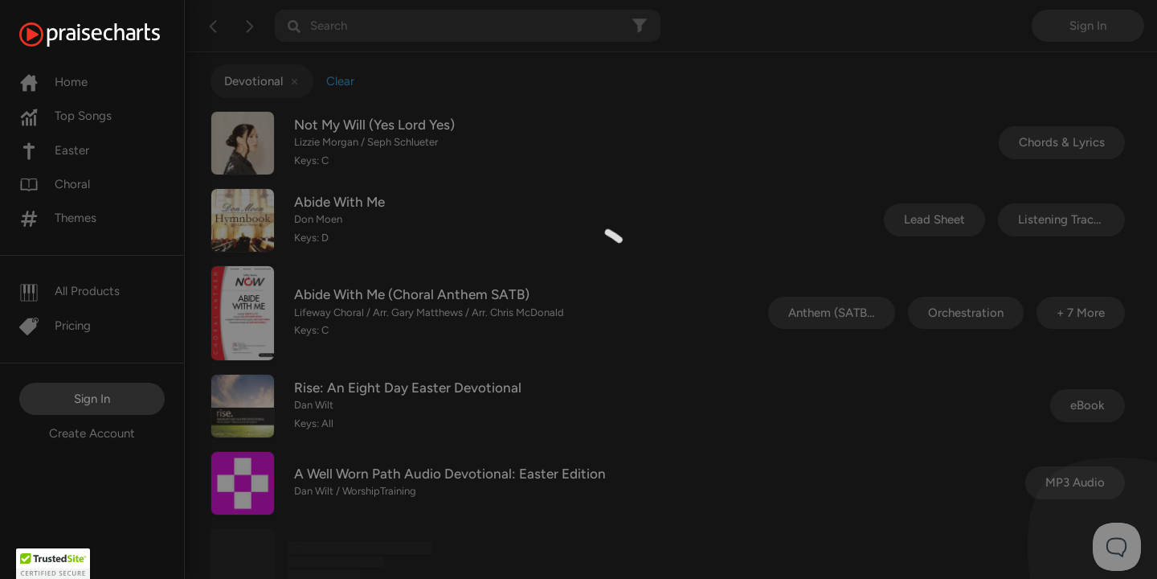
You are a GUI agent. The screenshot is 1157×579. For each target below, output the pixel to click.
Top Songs (65, 116)
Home (53, 82)
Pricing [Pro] (55, 325)
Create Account (92, 433)
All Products (69, 291)
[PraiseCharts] (109, 35)
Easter (54, 150)
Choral (54, 184)
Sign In (92, 399)
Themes (57, 218)
